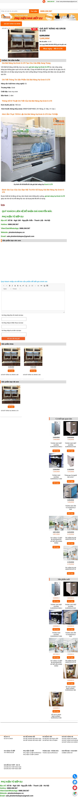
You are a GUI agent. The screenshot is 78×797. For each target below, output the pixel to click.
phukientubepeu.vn (17, 232)
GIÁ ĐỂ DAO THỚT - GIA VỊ (12, 765)
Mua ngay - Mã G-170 (52, 49)
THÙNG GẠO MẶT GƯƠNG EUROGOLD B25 (70, 444)
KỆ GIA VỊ (7, 736)
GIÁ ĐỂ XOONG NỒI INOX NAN (32, 738)
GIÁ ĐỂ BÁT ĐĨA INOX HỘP (50, 738)
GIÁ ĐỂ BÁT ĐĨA (47, 736)
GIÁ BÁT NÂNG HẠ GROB (12, 24)
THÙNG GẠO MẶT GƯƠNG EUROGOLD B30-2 (56, 444)
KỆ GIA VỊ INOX (8, 738)
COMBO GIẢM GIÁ (67, 752)
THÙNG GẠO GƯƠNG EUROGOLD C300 (56, 477)
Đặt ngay (11, 370)
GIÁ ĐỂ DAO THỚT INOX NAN (12, 767)
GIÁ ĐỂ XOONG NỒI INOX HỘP (32, 740)
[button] (3, 285)
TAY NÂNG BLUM (9, 752)
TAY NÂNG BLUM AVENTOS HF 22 (70, 568)
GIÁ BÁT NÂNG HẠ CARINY (70, 742)
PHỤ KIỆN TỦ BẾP (28, 751)
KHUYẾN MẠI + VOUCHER (69, 751)
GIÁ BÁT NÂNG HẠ (67, 736)
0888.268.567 (50, 1)
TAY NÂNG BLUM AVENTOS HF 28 (70, 538)
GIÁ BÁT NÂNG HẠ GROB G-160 (32, 374)
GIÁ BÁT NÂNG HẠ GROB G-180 (9, 374)
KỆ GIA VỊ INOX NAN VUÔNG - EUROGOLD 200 (56, 716)
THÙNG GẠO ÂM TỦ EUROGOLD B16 (70, 507)
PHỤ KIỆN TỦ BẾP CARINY (31, 754)
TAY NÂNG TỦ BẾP (9, 751)
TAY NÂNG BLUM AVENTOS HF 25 (70, 661)
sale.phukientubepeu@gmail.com (68, 1)
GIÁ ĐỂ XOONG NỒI (29, 736)
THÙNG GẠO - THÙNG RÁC (50, 751)
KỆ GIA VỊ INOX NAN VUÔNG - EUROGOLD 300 (70, 688)
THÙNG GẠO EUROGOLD (50, 752)
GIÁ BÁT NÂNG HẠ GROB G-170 (9, 410)
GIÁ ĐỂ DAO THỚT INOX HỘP (12, 768)
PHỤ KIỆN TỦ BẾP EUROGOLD (32, 752)
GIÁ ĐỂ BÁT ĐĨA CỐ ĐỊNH (49, 740)
